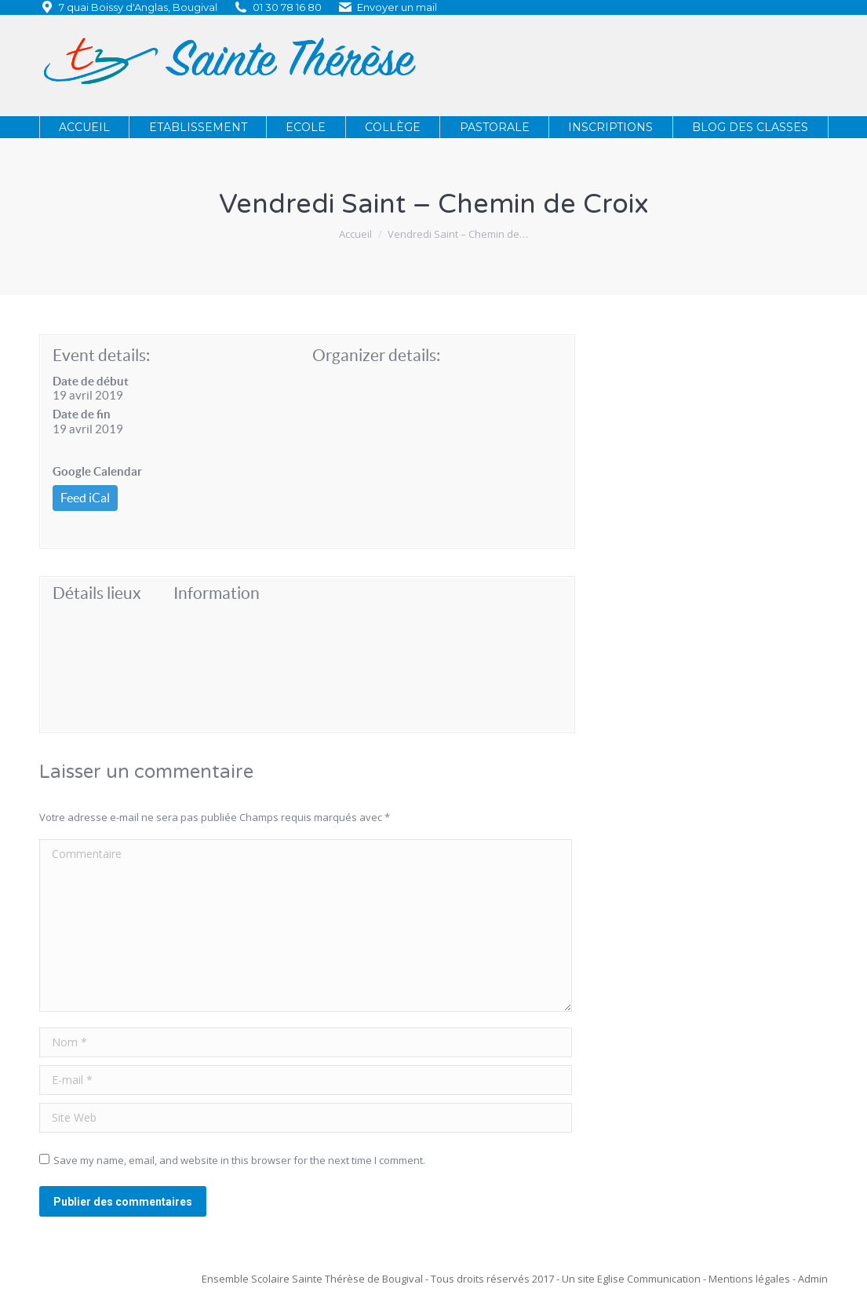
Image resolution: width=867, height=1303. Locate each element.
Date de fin (82, 414)
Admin (813, 1279)
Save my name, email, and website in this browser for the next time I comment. (239, 1160)
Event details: (101, 355)
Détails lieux (97, 593)
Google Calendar (97, 471)
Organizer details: (376, 355)
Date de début (91, 381)
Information (216, 593)
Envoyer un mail (397, 7)
